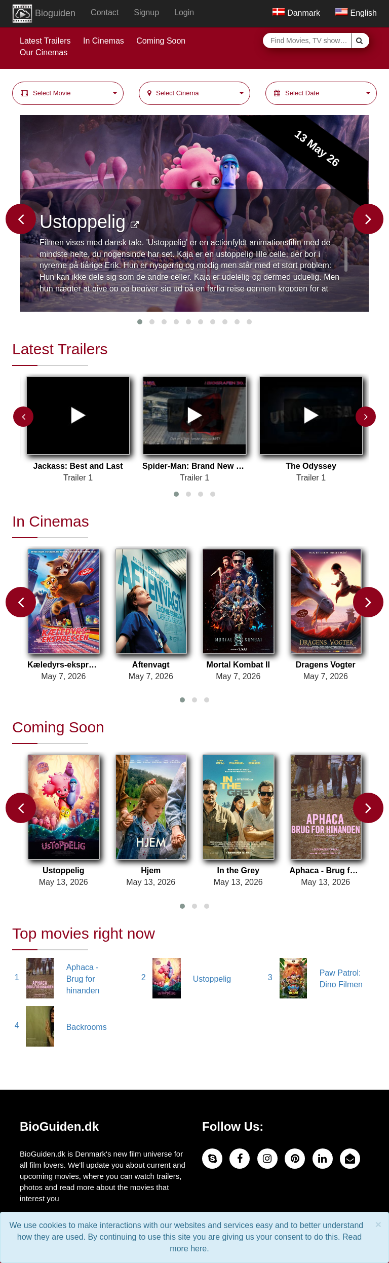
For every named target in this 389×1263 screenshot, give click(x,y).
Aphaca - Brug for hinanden (326, 870)
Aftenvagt (151, 664)
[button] (68, 93)
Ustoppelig (89, 221)
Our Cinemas (43, 52)
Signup (146, 12)
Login (184, 12)
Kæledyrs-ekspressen (63, 664)
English (356, 13)
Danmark (296, 13)
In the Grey (238, 870)
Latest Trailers (45, 40)
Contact (105, 12)
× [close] (378, 1224)
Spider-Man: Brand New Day (194, 466)
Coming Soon (160, 40)
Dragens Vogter (326, 664)
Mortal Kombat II (238, 664)
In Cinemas (103, 40)
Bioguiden (43, 14)
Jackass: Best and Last (78, 466)
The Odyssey (311, 466)
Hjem (151, 870)
